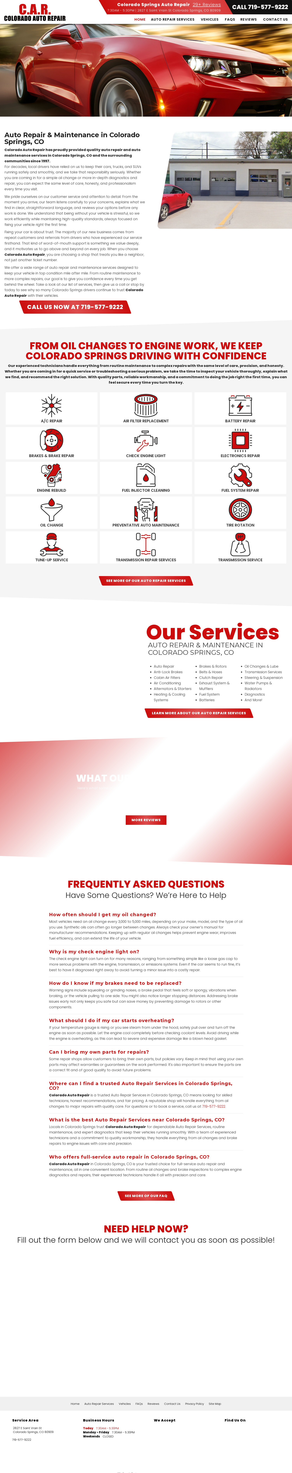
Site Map (215, 1381)
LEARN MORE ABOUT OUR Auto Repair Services (199, 690)
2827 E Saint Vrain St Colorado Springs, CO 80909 (179, 10)
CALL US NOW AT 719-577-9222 (75, 307)
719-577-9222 (213, 1083)
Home (140, 19)
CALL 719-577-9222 (260, 7)
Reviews (248, 19)
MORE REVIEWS (146, 797)
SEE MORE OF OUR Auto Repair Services (146, 557)
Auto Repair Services (173, 19)
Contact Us (275, 19)
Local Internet (155, 1465)
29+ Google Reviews (129, 1450)
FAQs (230, 19)
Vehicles (210, 19)
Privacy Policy (194, 1381)
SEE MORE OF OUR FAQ (146, 1172)
